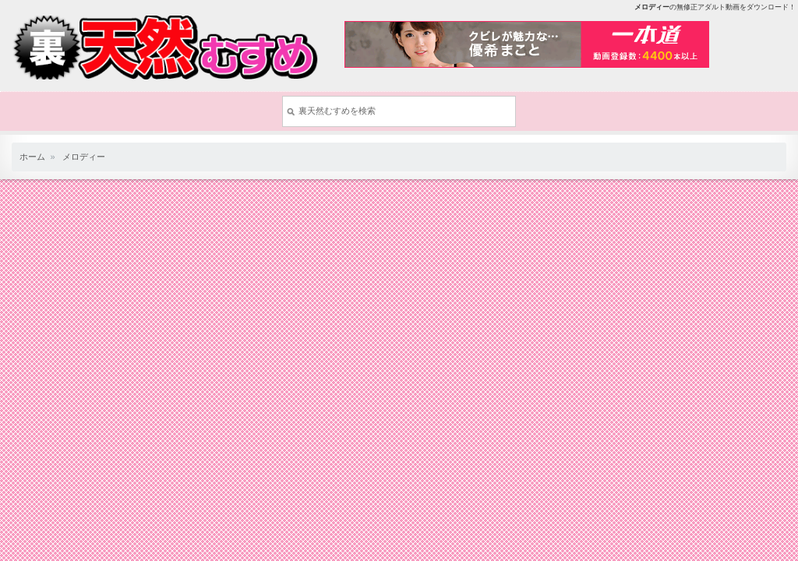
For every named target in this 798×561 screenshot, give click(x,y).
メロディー (83, 156)
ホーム (32, 156)
